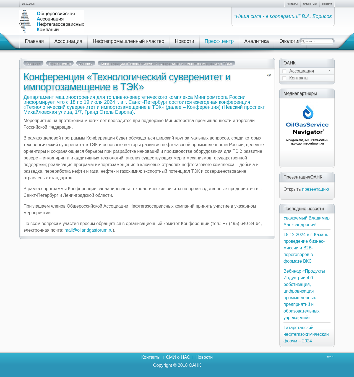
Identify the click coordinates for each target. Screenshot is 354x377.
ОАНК (195, 365)
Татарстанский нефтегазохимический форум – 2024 (306, 334)
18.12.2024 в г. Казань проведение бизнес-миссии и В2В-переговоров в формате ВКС (305, 248)
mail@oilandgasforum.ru (89, 230)
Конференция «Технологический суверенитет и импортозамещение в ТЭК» (127, 81)
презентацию (315, 189)
